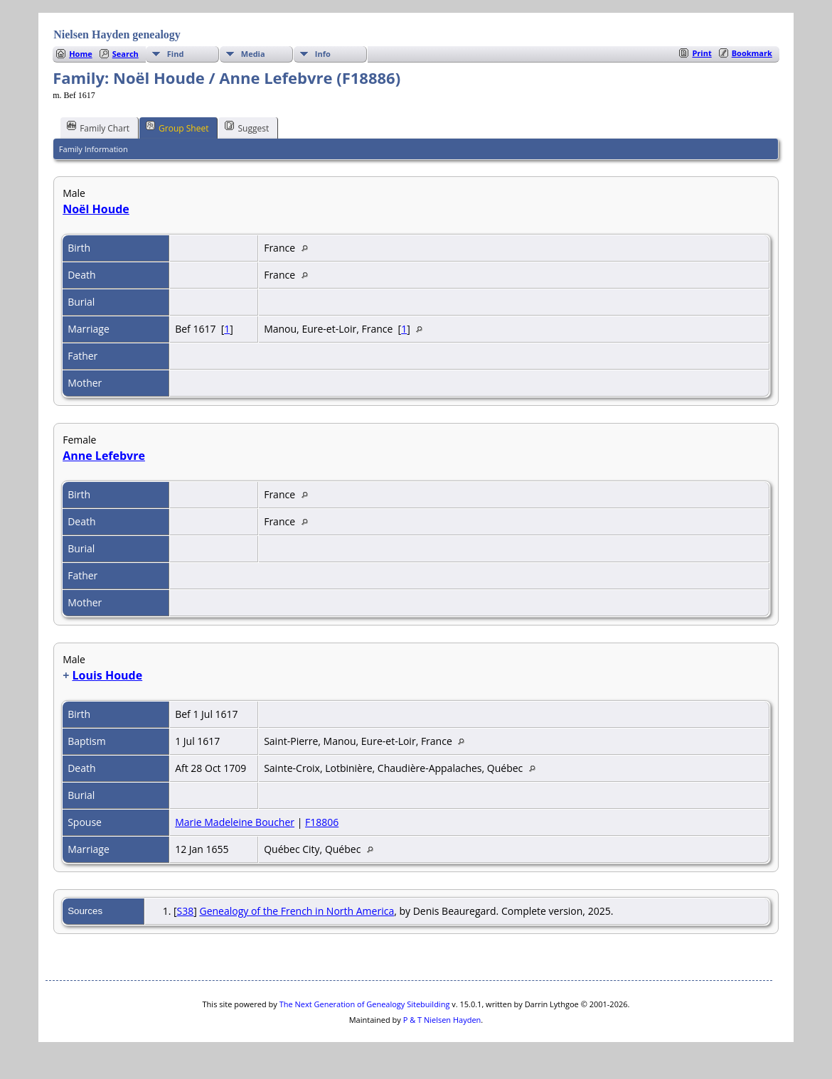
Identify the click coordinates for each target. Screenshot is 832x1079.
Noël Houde (96, 209)
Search (125, 53)
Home (80, 53)
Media (253, 53)
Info (323, 53)
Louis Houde (107, 675)
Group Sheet (177, 127)
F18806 (321, 822)
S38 (185, 911)
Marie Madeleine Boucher (234, 822)
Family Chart (98, 127)
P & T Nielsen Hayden (442, 1019)
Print (701, 53)
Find (175, 53)
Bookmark (752, 53)
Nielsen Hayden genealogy (117, 34)
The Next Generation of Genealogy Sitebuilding (364, 1004)
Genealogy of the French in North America (296, 911)
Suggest (247, 127)
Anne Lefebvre (104, 455)
